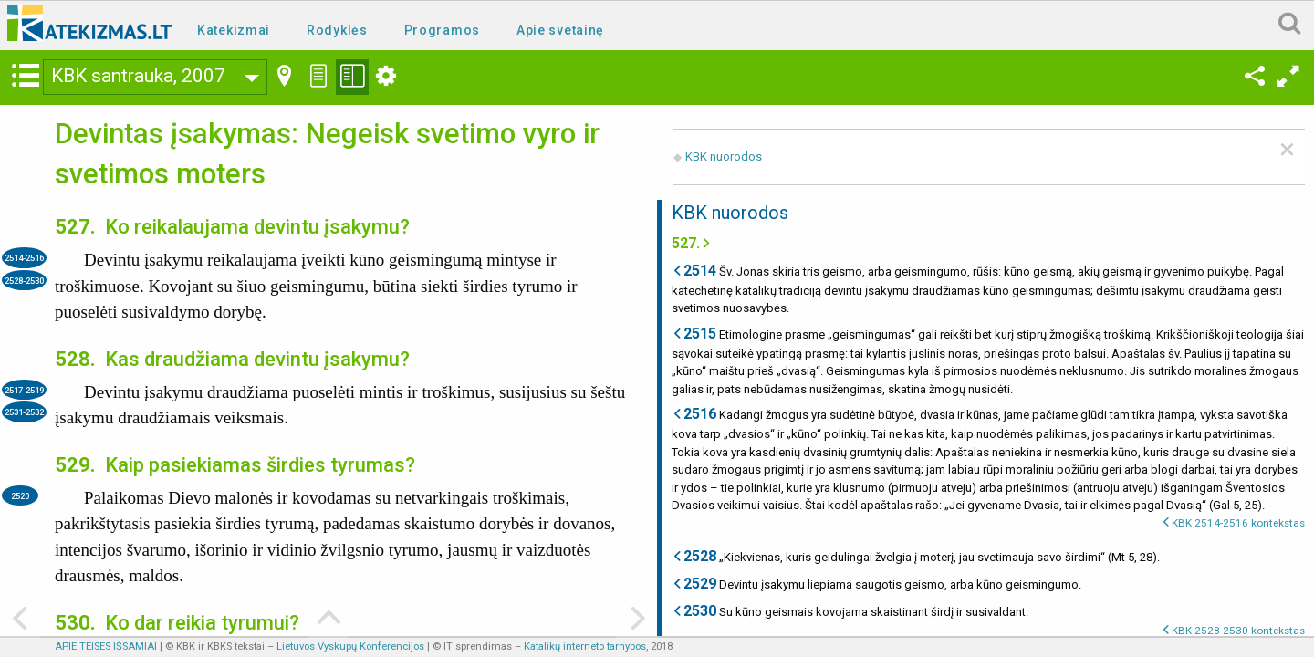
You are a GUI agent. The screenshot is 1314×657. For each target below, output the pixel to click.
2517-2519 (24, 390)
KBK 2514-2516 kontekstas (1238, 522)
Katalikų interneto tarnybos (585, 646)
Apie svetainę (560, 30)
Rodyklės (337, 30)
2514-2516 (24, 258)
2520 (20, 496)
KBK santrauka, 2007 (138, 76)
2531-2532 (24, 412)
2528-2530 (24, 281)
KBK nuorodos (723, 156)
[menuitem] (237, 29)
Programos (442, 30)
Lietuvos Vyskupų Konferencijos (350, 646)
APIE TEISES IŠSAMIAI (106, 646)
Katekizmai (233, 30)
